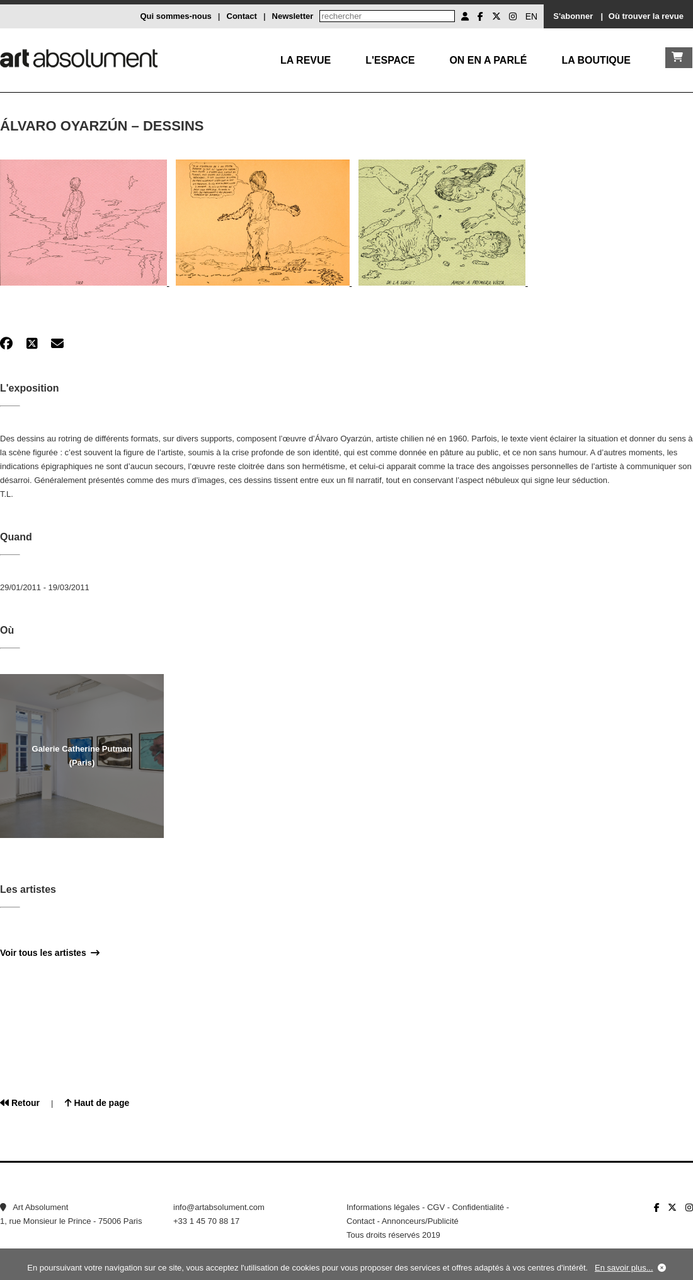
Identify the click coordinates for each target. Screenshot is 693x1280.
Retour (20, 1103)
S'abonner (573, 16)
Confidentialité (478, 1207)
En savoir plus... (624, 1267)
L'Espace (390, 60)
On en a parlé (488, 60)
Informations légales (383, 1207)
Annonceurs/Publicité (420, 1221)
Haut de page (97, 1103)
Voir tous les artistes (50, 953)
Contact (242, 16)
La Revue (305, 60)
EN (531, 16)
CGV (436, 1207)
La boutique (596, 60)
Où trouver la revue (646, 16)
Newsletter (293, 16)
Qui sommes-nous (175, 16)
